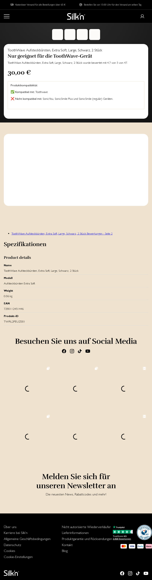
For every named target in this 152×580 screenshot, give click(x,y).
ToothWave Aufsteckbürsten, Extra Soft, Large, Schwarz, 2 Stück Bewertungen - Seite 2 (61, 233)
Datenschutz (12, 545)
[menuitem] (27, 527)
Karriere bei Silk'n (16, 533)
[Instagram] (72, 351)
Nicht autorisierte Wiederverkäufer (86, 527)
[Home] (76, 16)
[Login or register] (142, 16)
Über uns (10, 527)
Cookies (9, 551)
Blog (65, 551)
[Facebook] (64, 351)
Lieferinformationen (75, 533)
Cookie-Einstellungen (18, 557)
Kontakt (67, 545)
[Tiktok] (80, 351)
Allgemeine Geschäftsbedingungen (27, 539)
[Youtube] (88, 351)
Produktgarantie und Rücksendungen (87, 539)
